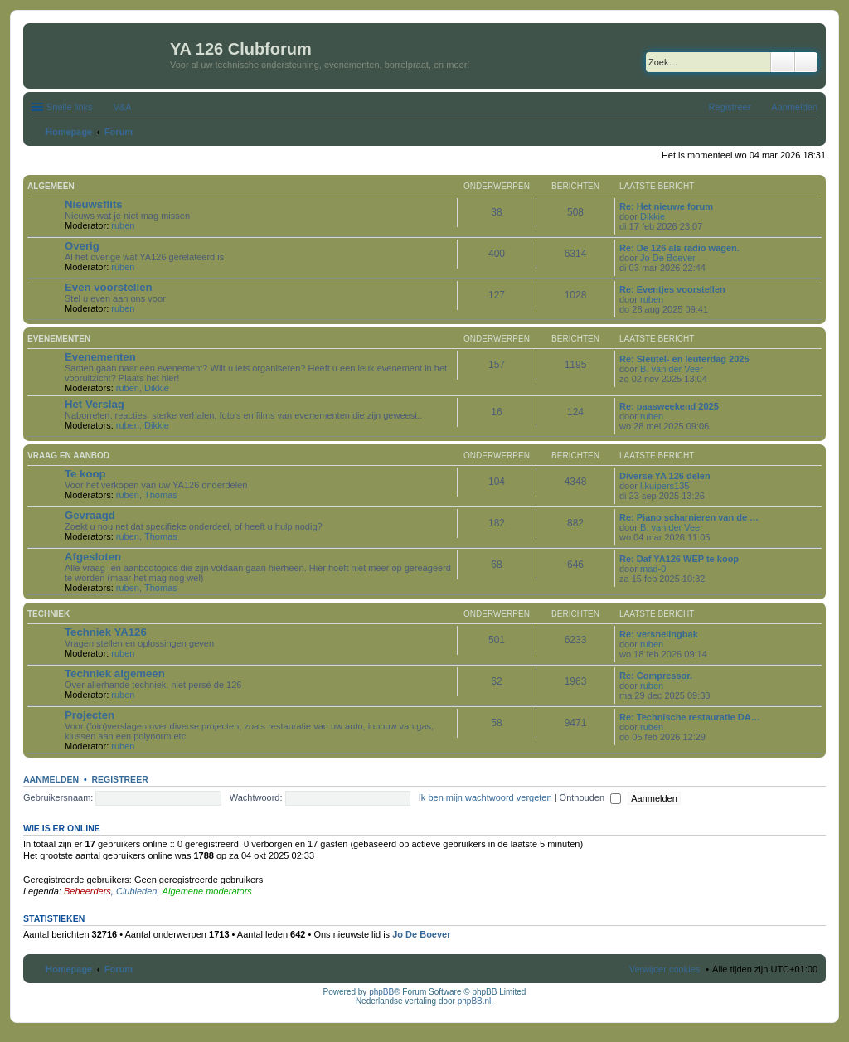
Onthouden (591, 797)
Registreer (119, 779)
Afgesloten (93, 556)
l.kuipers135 (664, 486)
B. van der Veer (671, 369)
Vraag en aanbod (68, 455)
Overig (82, 246)
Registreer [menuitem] (730, 107)
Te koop (85, 474)
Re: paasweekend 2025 (669, 406)
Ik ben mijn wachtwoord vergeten (485, 797)
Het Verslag (94, 404)
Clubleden (137, 891)
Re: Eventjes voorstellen (672, 289)
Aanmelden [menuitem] (794, 107)
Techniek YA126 (106, 632)
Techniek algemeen (115, 673)
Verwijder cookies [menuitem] (665, 969)
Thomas (160, 495)
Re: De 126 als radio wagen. (679, 248)
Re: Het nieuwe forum (666, 206)
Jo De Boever (668, 258)
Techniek (48, 613)
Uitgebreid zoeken (806, 62)
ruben (122, 225)
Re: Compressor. (655, 676)
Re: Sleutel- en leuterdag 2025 (684, 359)
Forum (118, 969)
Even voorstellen (109, 287)
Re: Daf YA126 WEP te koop (679, 559)
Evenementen (58, 338)
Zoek (782, 62)
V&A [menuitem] (123, 107)
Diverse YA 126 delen (665, 476)
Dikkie (652, 216)
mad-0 (653, 569)
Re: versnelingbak (658, 634)
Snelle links (69, 107)
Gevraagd (90, 515)
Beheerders (87, 891)
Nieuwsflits (94, 204)
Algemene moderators (207, 891)
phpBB (381, 991)
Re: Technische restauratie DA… (689, 717)
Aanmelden (51, 779)
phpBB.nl (475, 1001)
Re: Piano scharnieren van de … (689, 517)
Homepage (69, 969)
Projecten (89, 715)
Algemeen (51, 186)
